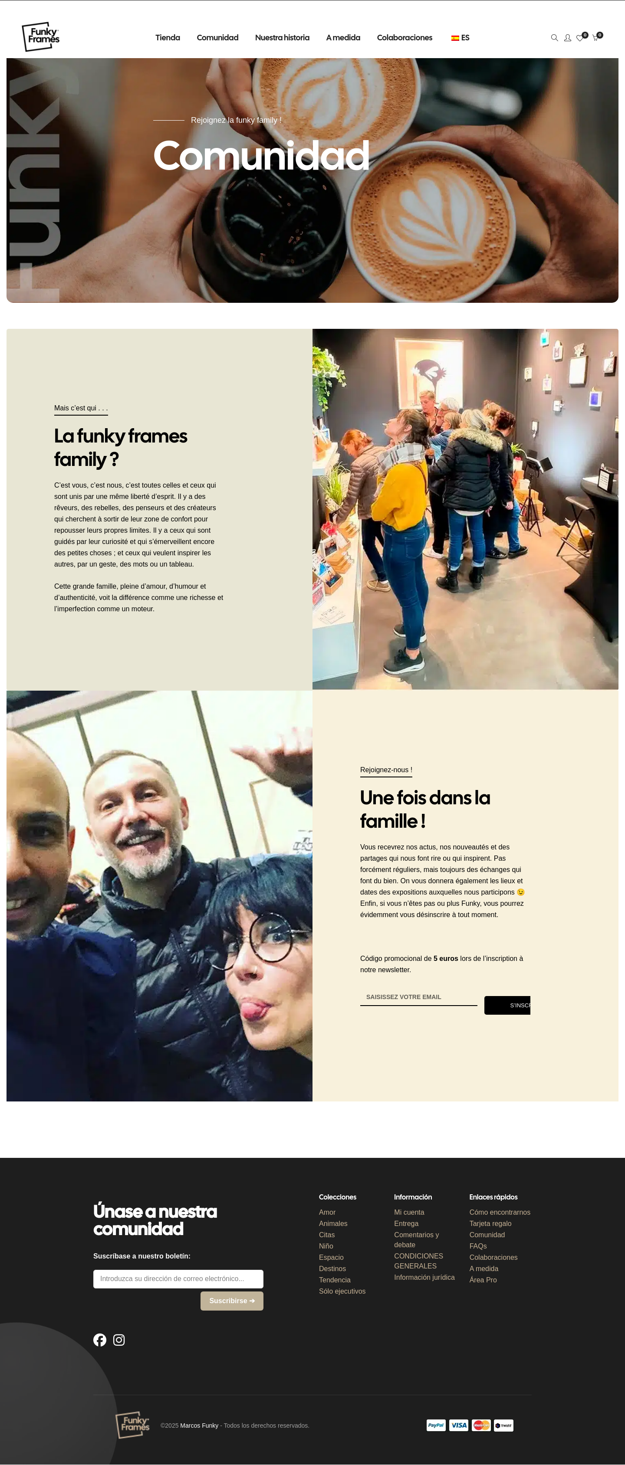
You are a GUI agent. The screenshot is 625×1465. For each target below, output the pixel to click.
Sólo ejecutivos (342, 1291)
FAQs (478, 1246)
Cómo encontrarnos (500, 1212)
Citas (327, 1235)
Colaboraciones (494, 1257)
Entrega (406, 1223)
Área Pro (483, 1280)
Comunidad (487, 1235)
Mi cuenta (409, 1212)
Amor (327, 1212)
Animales (333, 1223)
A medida (484, 1268)
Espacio (331, 1257)
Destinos (332, 1268)
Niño (326, 1246)
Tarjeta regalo (491, 1223)
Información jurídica (424, 1277)
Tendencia (335, 1280)
